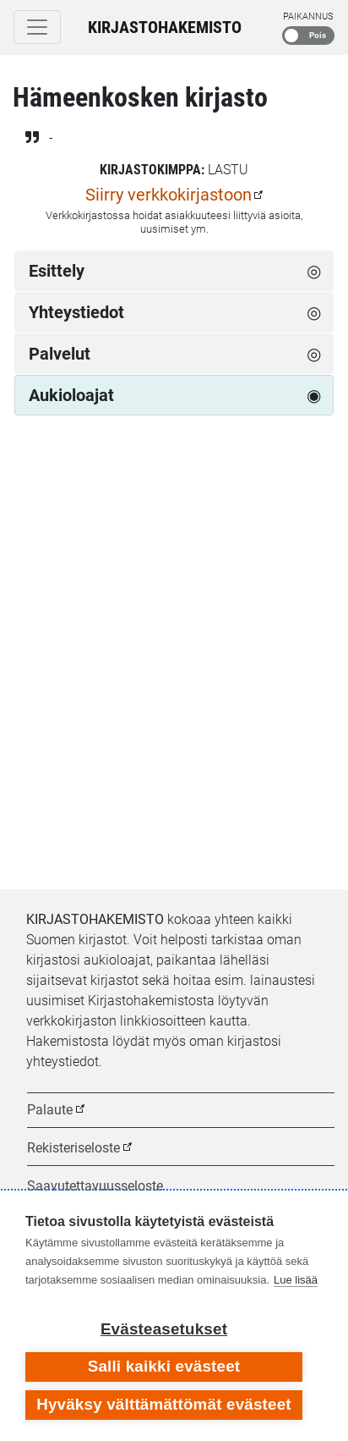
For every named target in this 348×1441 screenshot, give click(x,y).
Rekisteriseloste (73, 1148)
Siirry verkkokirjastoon (168, 194)
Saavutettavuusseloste (95, 1186)
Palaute (50, 1110)
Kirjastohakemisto (165, 27)
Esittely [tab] (56, 271)
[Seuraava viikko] (315, 487)
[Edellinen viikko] (32, 487)
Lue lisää (296, 1279)
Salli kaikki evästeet (164, 1366)
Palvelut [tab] (59, 354)
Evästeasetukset (164, 1329)
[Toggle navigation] (37, 27)
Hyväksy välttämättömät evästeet (163, 1404)
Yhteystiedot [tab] (76, 312)
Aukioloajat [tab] (71, 395)
